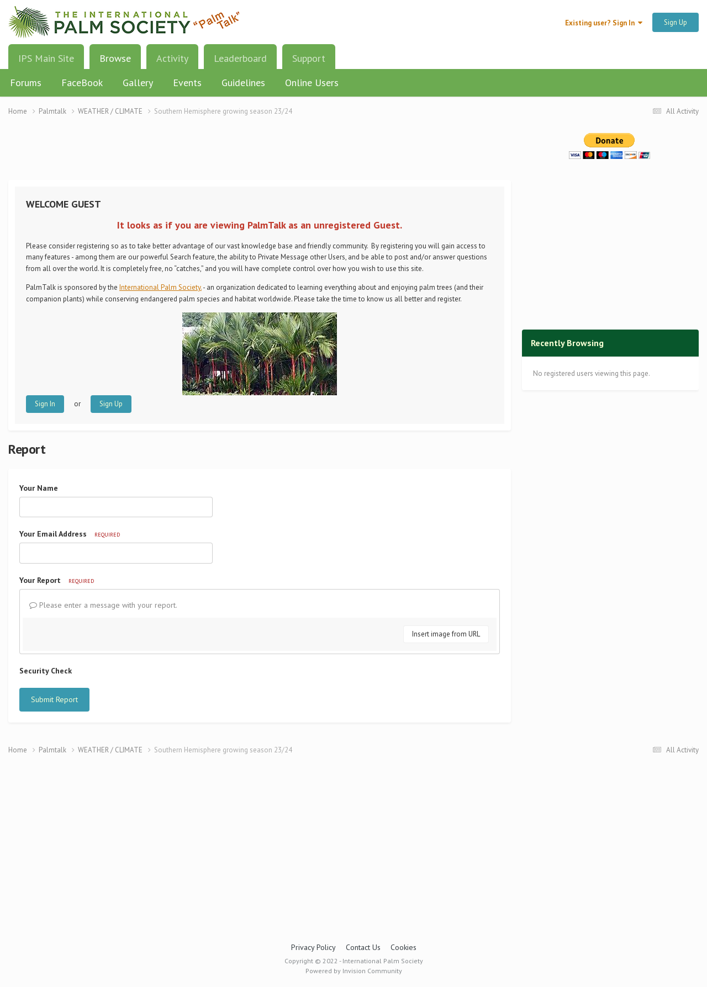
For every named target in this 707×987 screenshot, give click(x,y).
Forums (25, 82)
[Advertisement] (259, 155)
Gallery (138, 82)
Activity (172, 58)
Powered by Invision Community (353, 971)
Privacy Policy (313, 947)
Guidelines (243, 82)
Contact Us (363, 947)
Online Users (312, 82)
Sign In (45, 403)
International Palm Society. (160, 287)
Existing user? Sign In (603, 23)
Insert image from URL (446, 634)
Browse (115, 62)
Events (187, 82)
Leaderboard (240, 58)
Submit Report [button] (54, 699)
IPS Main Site (46, 58)
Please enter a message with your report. (103, 605)
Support (308, 58)
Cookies (403, 947)
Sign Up (675, 22)
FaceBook (82, 82)
